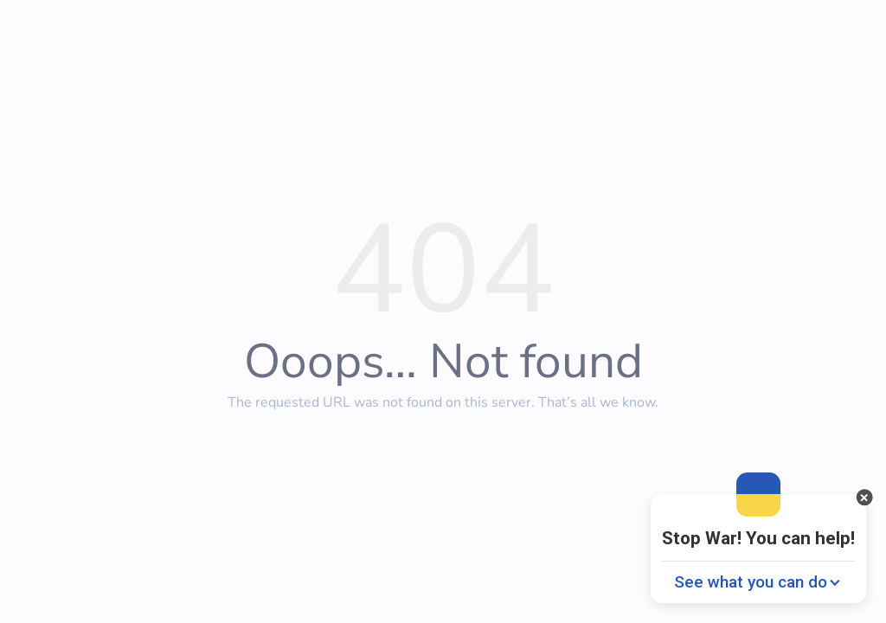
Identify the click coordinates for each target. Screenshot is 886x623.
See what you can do (750, 582)
